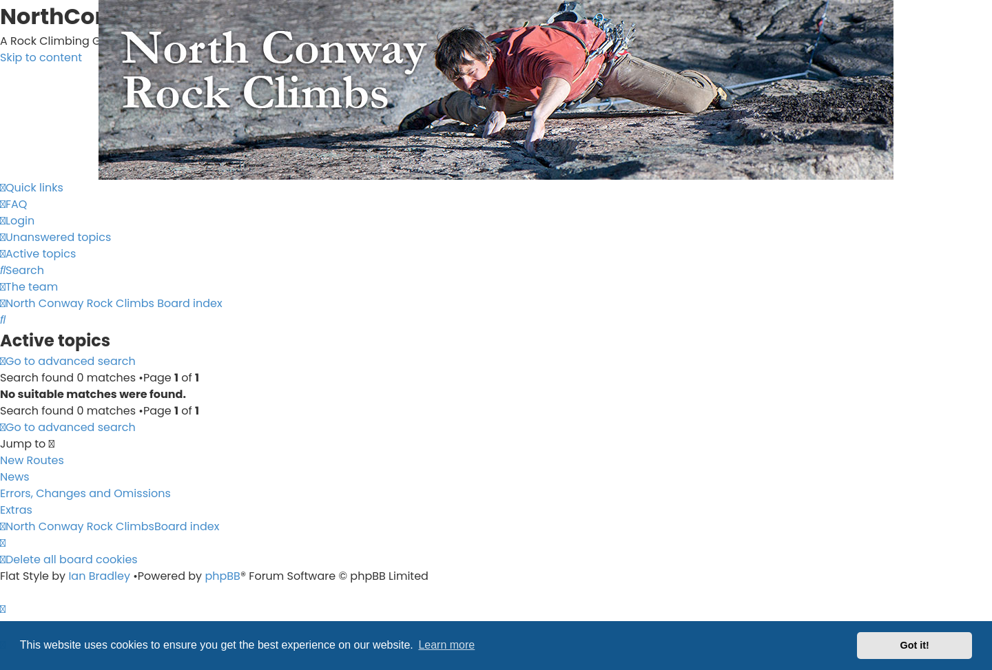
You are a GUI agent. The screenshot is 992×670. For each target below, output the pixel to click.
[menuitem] (13, 204)
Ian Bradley (99, 576)
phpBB (222, 576)
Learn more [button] (446, 645)
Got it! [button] (914, 645)
